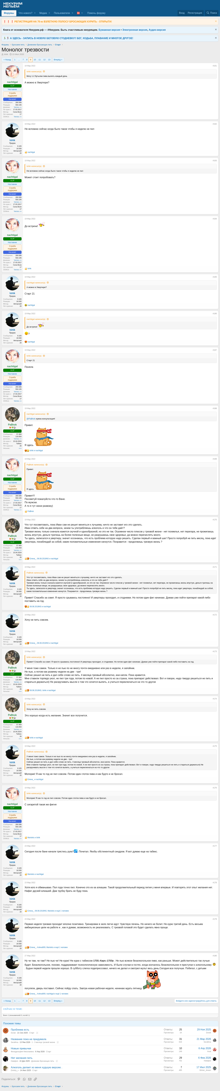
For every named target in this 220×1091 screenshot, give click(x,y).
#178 (215, 883)
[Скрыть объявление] (215, 21)
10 (35, 59)
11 (39, 59)
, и (44, 559)
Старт (31, 1033)
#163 (215, 161)
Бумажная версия (109, 30)
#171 (215, 567)
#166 (215, 314)
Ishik (6, 54)
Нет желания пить (21, 1057)
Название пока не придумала (28, 1039)
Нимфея (14, 1061)
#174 (215, 699)
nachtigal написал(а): (36, 283)
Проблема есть (20, 1029)
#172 (215, 615)
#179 (215, 919)
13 (49, 59)
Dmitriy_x (14, 1070)
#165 (215, 277)
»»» (20, 448)
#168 (215, 408)
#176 (215, 788)
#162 (215, 124)
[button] (35, 13)
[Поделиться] (210, 66)
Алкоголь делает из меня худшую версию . (36, 1067)
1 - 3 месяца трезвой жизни (43, 1042)
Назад (8, 59)
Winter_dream (205, 1070)
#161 (215, 66)
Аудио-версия (157, 30)
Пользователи (62, 13)
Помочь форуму (96, 13)
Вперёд (57, 59)
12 (44, 59)
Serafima (14, 1042)
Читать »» (18, 107)
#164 (215, 219)
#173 (215, 651)
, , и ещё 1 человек (48, 911)
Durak (13, 1033)
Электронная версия (134, 30)
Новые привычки (21, 1048)
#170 (215, 520)
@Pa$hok (31, 419)
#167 (215, 350)
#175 (215, 746)
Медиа (43, 13)
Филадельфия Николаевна (22, 1052)
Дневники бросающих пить (42, 1061)
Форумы (9, 13)
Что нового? (25, 13)
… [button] (19, 59)
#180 (215, 956)
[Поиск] (211, 13)
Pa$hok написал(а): (35, 465)
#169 (215, 459)
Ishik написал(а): (34, 71)
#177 (215, 846)
